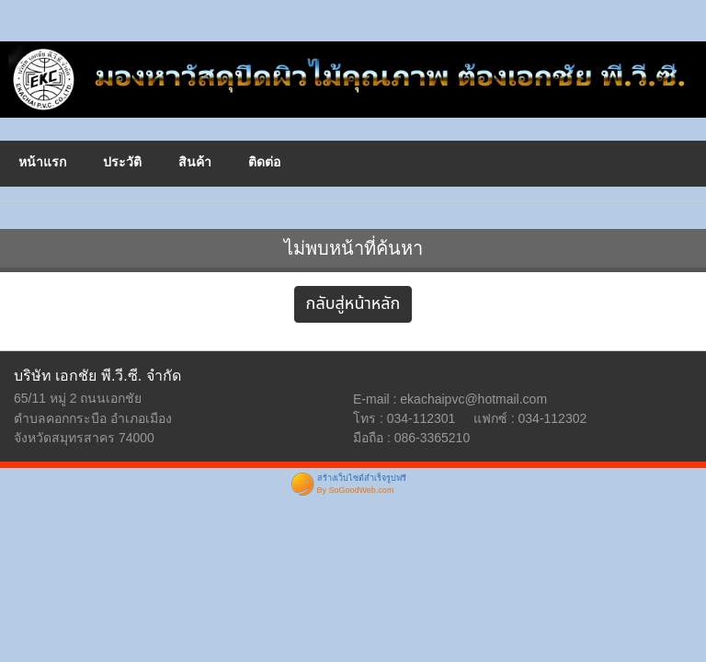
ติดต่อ (264, 161)
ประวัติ (122, 161)
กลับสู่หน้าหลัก (353, 303)
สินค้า (194, 161)
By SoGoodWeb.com (355, 490)
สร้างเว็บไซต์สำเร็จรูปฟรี (361, 478)
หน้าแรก (42, 161)
